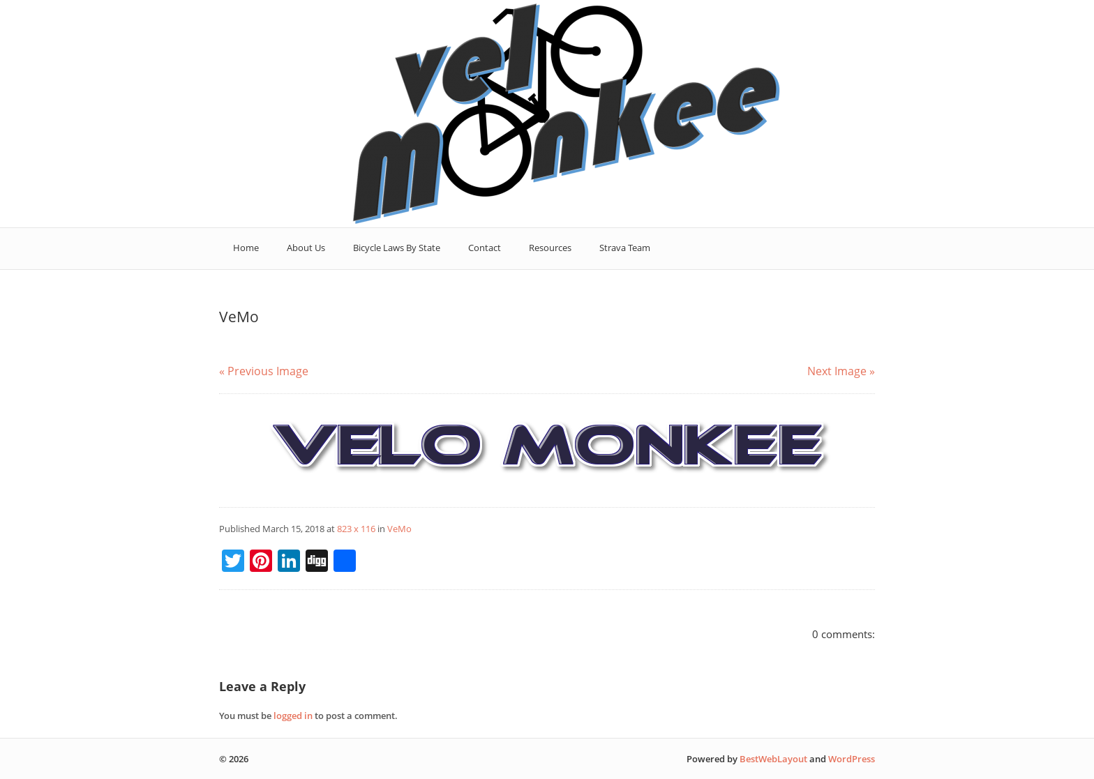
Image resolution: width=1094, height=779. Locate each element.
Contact (484, 247)
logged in (293, 715)
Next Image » (841, 371)
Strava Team (624, 247)
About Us (306, 247)
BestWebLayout (773, 758)
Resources (550, 247)
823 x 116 (356, 528)
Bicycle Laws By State (396, 247)
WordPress (851, 758)
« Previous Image (263, 371)
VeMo (399, 528)
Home (246, 247)
